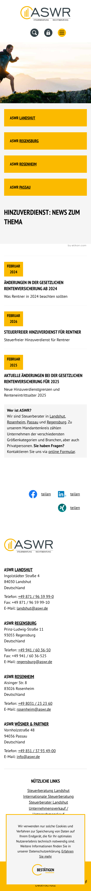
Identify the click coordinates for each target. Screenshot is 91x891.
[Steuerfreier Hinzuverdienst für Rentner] (45, 327)
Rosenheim (28, 164)
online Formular (61, 451)
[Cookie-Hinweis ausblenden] (45, 870)
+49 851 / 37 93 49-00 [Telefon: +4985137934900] (37, 750)
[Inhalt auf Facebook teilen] (43, 494)
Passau (25, 187)
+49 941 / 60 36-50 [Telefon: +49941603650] (34, 650)
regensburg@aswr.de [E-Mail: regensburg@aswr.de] (34, 661)
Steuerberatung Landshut (48, 790)
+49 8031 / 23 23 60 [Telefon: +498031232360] (35, 703)
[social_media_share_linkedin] (72, 494)
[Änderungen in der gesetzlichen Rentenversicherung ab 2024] (45, 281)
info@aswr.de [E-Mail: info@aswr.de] (28, 756)
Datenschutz (45, 885)
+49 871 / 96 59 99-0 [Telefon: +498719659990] (36, 596)
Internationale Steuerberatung (48, 796)
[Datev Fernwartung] (48, 33)
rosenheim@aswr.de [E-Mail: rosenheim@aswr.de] (34, 709)
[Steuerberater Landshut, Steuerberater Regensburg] (45, 14)
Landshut (27, 118)
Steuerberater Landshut (48, 802)
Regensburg (29, 140)
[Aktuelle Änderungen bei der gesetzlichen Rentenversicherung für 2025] (45, 376)
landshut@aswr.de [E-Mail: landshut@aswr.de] (32, 608)
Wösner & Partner (32, 724)
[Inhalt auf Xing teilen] (72, 507)
